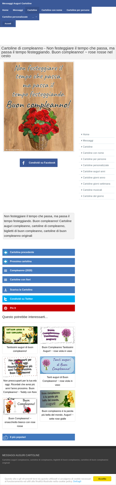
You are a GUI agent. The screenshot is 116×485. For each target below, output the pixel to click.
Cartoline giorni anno (93, 177)
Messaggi (87, 140)
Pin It (13, 308)
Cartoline (86, 146)
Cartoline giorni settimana (95, 183)
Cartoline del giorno (92, 196)
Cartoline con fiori (20, 279)
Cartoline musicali (91, 190)
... (33, 17)
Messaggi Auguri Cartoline (17, 3)
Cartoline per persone (93, 159)
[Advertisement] (58, 34)
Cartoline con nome (92, 153)
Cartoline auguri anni (93, 171)
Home (85, 134)
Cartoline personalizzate (95, 165)
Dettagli (77, 481)
